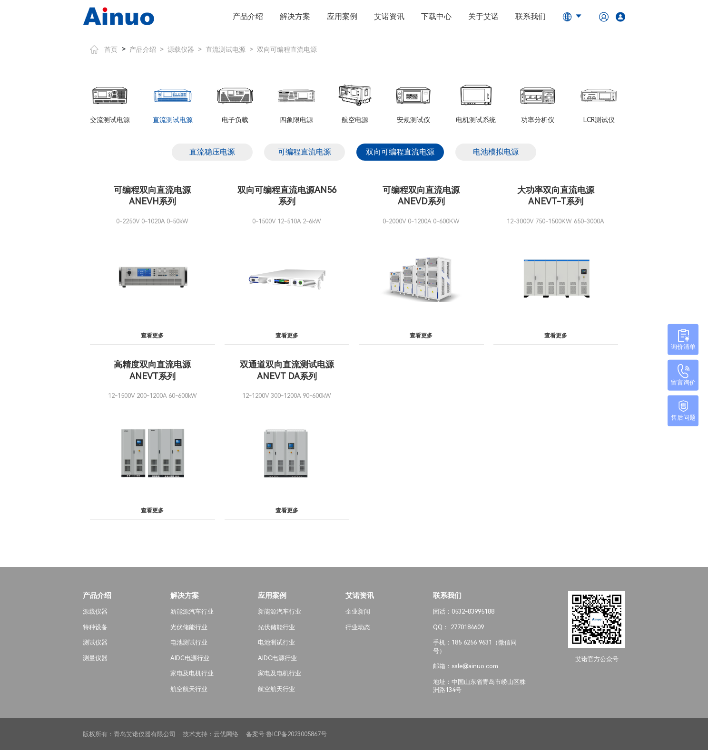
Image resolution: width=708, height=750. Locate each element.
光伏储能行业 (188, 626)
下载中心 (436, 16)
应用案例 (342, 16)
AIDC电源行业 (189, 657)
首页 (104, 49)
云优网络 (226, 734)
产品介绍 (248, 16)
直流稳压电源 (212, 151)
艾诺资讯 (389, 16)
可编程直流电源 (304, 151)
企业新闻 (357, 611)
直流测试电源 (226, 49)
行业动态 (357, 626)
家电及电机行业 (192, 673)
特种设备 (95, 626)
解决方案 (295, 16)
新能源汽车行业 (192, 611)
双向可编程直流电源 (287, 49)
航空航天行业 (188, 688)
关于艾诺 (483, 16)
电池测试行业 (188, 642)
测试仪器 (95, 642)
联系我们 (530, 16)
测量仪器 (95, 657)
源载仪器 (180, 49)
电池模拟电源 (496, 151)
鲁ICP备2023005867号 (296, 734)
